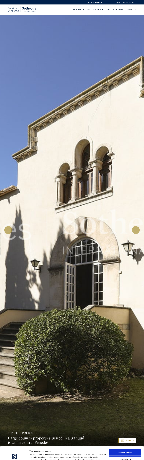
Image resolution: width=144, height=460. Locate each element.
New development (95, 9)
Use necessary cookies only (125, 454)
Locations (118, 9)
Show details (34, 456)
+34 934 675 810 (128, 2)
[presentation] (8, 230)
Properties (78, 9)
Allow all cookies (125, 439)
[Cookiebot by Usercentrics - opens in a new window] (14, 455)
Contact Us (131, 9)
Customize (125, 446)
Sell (108, 9)
